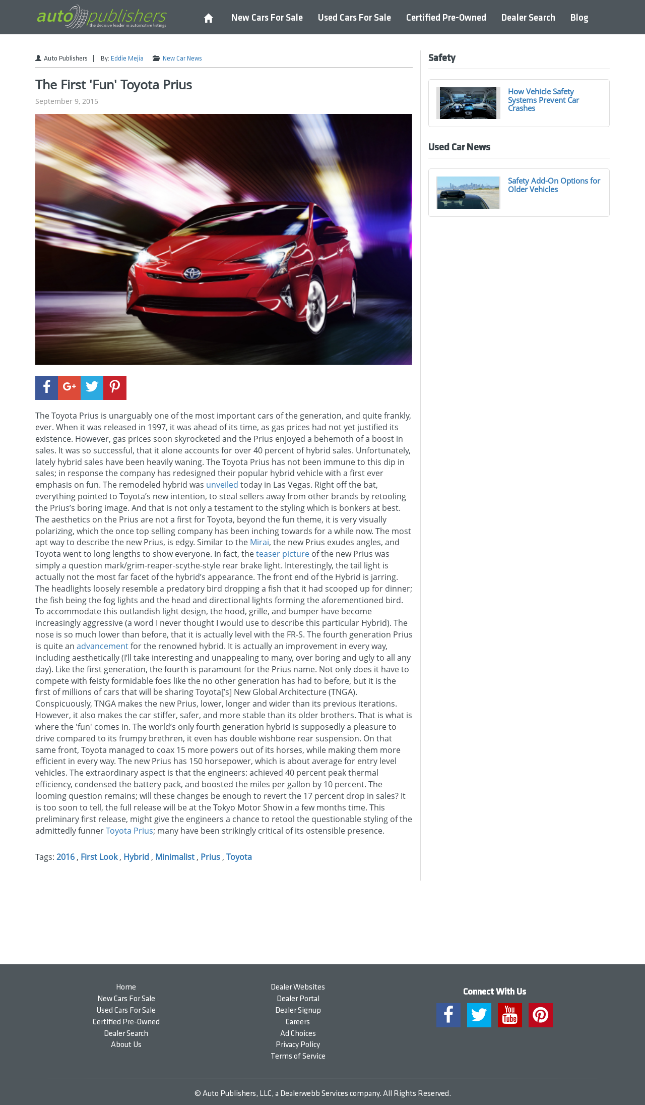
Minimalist (175, 856)
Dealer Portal (298, 999)
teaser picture (282, 553)
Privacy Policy (298, 1045)
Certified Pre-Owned (446, 18)
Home (126, 987)
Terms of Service (298, 1056)
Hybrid (136, 856)
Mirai (259, 542)
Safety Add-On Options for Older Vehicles (554, 185)
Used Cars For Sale (354, 18)
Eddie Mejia (127, 58)
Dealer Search (528, 18)
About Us (126, 1045)
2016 (65, 856)
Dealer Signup (298, 1010)
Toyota (119, 830)
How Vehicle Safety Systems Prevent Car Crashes (543, 99)
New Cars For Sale (267, 18)
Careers (298, 1022)
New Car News (182, 58)
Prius (143, 830)
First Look (99, 856)
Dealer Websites (298, 987)
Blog (579, 18)
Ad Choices (298, 1033)
